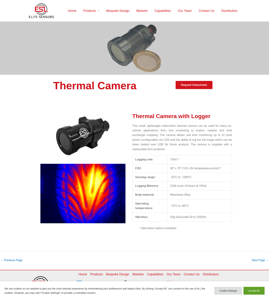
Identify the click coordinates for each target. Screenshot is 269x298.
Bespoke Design (120, 11)
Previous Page (11, 260)
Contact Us (207, 11)
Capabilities (164, 11)
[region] (134, 289)
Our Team (186, 11)
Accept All (254, 290)
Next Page (260, 260)
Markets (144, 11)
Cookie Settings (228, 290)
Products (92, 11)
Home (75, 11)
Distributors (230, 11)
